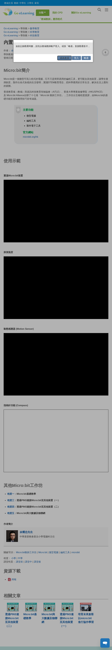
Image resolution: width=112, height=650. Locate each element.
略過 (86, 58)
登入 (76, 58)
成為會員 (64, 58)
